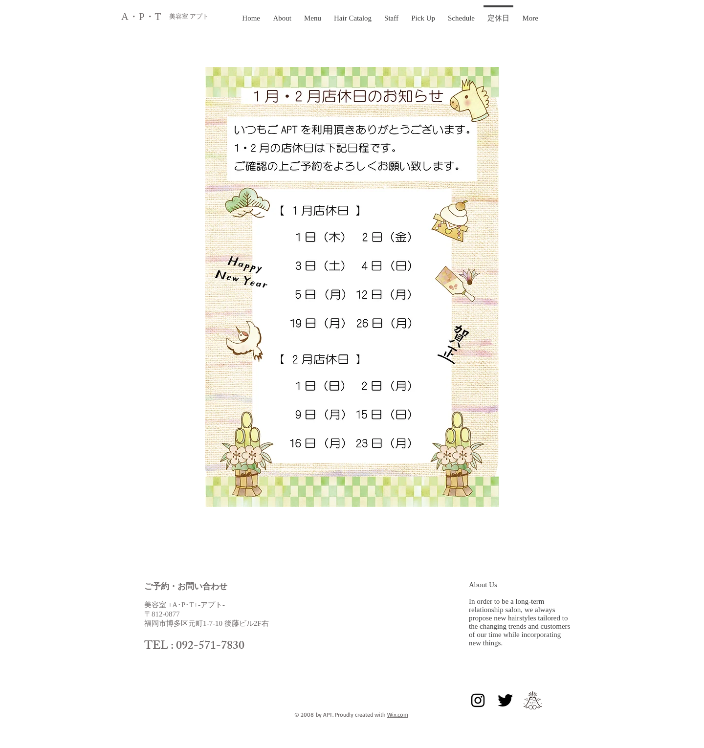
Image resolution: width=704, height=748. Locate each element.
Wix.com (397, 714)
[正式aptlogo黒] (533, 700)
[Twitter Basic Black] (505, 700)
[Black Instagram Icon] (478, 700)
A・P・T (142, 16)
